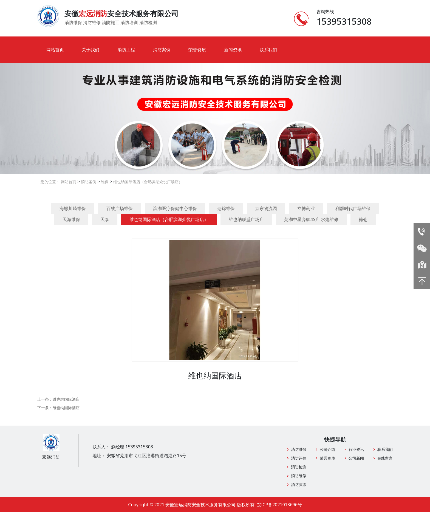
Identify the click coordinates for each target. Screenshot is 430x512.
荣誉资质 (197, 50)
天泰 (104, 219)
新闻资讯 (233, 50)
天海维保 (71, 219)
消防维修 (298, 475)
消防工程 (126, 50)
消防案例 (162, 50)
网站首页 (55, 50)
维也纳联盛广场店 (246, 219)
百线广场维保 (119, 208)
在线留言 (385, 458)
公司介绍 (327, 449)
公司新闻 (356, 458)
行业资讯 (356, 449)
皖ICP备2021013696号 (279, 505)
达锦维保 (226, 208)
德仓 (363, 219)
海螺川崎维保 (73, 208)
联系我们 (268, 50)
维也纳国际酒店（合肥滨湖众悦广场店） (147, 181)
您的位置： (50, 181)
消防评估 (298, 458)
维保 (104, 181)
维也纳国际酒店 (66, 399)
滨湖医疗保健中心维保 (175, 208)
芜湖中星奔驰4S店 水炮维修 (311, 219)
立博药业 (306, 208)
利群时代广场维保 (352, 208)
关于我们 (90, 50)
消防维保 (298, 449)
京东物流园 (266, 208)
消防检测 (298, 466)
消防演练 (298, 484)
